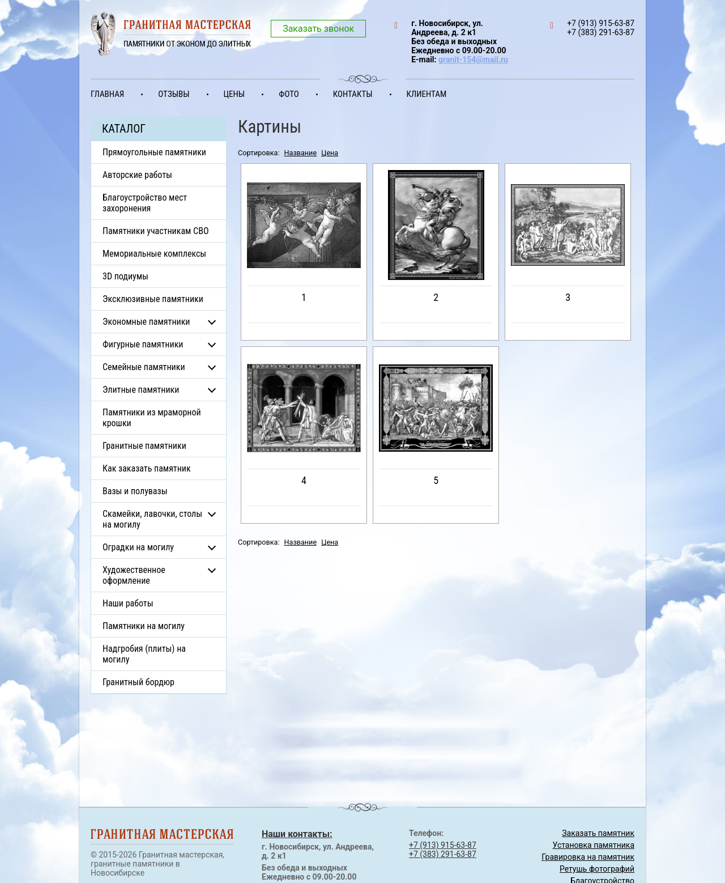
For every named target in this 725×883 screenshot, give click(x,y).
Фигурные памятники (143, 344)
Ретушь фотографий (597, 868)
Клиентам (427, 94)
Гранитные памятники (144, 445)
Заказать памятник (598, 833)
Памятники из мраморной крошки (152, 417)
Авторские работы (137, 174)
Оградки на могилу (138, 547)
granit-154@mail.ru (473, 59)
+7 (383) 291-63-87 (442, 854)
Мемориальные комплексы (154, 253)
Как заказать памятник (147, 468)
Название (300, 152)
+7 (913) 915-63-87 (442, 845)
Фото (289, 94)
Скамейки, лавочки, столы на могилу (152, 519)
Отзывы (173, 94)
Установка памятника (593, 845)
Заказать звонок (318, 28)
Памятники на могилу (144, 626)
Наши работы (128, 603)
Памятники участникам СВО (156, 231)
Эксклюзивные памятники (153, 299)
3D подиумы (125, 276)
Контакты (353, 94)
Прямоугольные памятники (154, 152)
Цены (234, 94)
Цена (329, 152)
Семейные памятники (144, 367)
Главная (107, 94)
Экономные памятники (146, 321)
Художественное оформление (134, 575)
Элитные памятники (141, 389)
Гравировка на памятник (587, 856)
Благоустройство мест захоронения (145, 203)
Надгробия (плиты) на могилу (144, 654)
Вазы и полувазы (135, 491)
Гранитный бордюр (138, 682)
